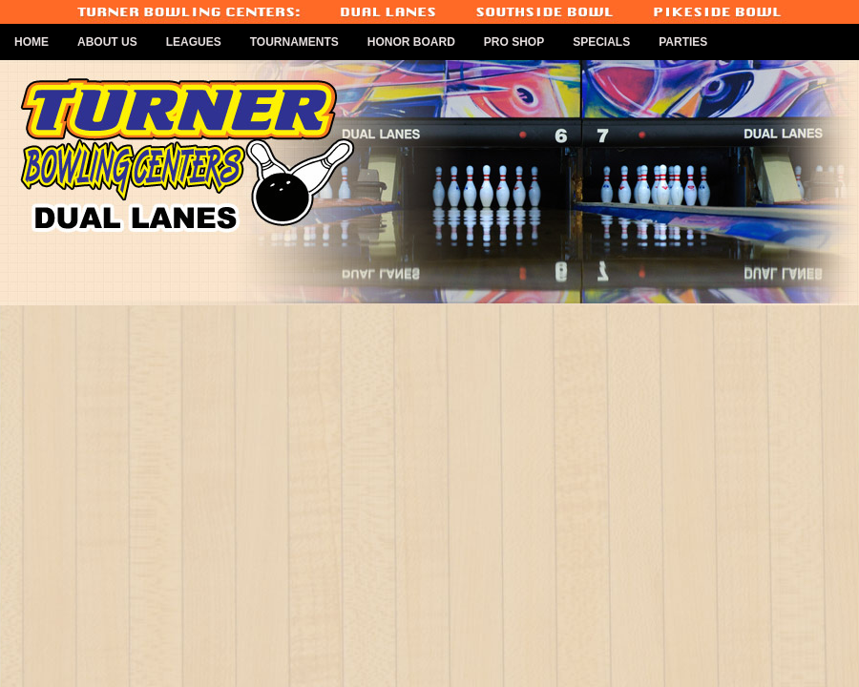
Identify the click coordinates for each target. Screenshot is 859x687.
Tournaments (294, 42)
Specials (601, 42)
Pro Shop (514, 42)
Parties (683, 42)
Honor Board (411, 42)
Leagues (193, 42)
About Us (107, 42)
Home (31, 42)
